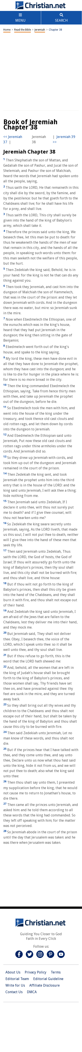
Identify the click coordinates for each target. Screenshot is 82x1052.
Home (6, 29)
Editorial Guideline (48, 979)
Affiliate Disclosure (44, 985)
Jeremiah (40, 29)
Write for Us (15, 985)
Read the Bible (22, 29)
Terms (56, 972)
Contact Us (14, 992)
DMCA (32, 992)
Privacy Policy (35, 972)
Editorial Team (17, 979)
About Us (12, 972)
